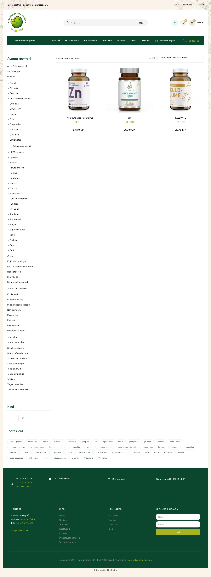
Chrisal (10, 256)
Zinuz (12, 245)
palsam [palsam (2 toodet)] (70, 452)
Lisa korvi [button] (78, 130)
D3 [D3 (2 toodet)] (96, 442)
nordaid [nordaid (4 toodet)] (25, 452)
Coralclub (14, 93)
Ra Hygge (14, 208)
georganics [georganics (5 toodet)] (133, 442)
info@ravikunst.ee (20, 530)
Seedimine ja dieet (16, 348)
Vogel (12, 234)
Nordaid (13, 172)
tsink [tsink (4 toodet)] (46, 458)
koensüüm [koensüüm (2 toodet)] (76, 447)
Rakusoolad (13, 325)
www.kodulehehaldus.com (139, 560)
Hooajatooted (14, 271)
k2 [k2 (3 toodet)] (65, 447)
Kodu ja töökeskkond (17, 282)
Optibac (14, 188)
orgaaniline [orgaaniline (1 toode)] (56, 452)
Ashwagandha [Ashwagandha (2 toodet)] (16, 442)
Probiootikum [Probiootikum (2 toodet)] (84, 452)
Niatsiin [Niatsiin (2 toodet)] (13, 452)
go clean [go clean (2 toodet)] (147, 442)
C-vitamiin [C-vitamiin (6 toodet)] (71, 442)
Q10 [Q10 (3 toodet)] (147, 452)
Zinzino (13, 250)
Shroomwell (15, 219)
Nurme (13, 183)
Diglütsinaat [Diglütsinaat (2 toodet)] (107, 442)
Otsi (141, 22)
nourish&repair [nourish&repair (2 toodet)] (40, 452)
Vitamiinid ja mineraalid (18, 389)
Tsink (129, 117)
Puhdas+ (14, 203)
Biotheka (14, 88)
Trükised (11, 379)
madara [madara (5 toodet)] (175, 447)
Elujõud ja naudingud (17, 261)
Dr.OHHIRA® (16, 108)
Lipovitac (14, 157)
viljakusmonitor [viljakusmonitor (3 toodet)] (59, 458)
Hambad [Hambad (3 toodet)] (160, 442)
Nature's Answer (17, 167)
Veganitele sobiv (15, 384)
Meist (177, 5)
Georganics (15, 129)
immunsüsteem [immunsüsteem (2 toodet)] (37, 447)
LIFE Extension (17, 152)
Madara (13, 162)
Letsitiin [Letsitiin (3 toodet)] (89, 447)
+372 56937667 (23, 486)
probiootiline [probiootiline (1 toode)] (101, 452)
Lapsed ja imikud (15, 299)
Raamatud (12, 320)
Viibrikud (14, 337)
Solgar (13, 224)
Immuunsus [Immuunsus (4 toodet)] (54, 447)
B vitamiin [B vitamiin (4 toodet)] (57, 442)
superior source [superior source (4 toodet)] (16, 458)
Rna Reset (14, 214)
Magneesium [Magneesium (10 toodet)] (189, 447)
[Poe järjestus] (180, 57)
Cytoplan (14, 103)
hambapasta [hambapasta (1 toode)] (175, 442)
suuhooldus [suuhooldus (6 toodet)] (33, 458)
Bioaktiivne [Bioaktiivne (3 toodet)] (32, 442)
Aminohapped (14, 71)
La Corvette (15, 139)
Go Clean (14, 134)
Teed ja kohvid (14, 368)
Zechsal (13, 240)
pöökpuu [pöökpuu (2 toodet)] (136, 452)
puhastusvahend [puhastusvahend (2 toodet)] (119, 452)
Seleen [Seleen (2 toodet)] (181, 452)
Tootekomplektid (15, 373)
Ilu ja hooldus (13, 276)
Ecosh (13, 114)
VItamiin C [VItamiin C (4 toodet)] (88, 458)
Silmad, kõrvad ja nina (17, 353)
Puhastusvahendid (22, 146)
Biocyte (13, 83)
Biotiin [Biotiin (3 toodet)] (45, 442)
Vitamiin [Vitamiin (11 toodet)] (75, 458)
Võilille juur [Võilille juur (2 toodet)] (102, 458)
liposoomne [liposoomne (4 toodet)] (148, 447)
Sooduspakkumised (17, 358)
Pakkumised (13, 315)
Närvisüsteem (14, 309)
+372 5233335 (192, 41)
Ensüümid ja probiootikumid (20, 266)
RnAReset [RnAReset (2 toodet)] (168, 452)
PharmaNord (16, 193)
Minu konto (115, 509)
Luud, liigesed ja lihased (18, 304)
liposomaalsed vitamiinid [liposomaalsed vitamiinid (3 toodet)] (126, 447)
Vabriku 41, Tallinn (28, 519)
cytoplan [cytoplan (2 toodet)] (85, 442)
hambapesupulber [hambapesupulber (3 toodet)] (17, 447)
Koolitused (187, 5)
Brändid (11, 76)
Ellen (12, 119)
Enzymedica (16, 124)
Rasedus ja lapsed (15, 330)
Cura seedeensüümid (20, 98)
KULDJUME (180, 117)
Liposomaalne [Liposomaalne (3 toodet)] (104, 447)
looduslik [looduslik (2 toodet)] (162, 447)
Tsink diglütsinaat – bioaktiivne (79, 117)
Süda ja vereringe (15, 363)
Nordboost (15, 178)
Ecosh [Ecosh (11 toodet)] (120, 442)
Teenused (200, 5)
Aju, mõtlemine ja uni (17, 66)
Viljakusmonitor (17, 342)
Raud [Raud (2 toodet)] (156, 452)
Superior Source (17, 229)
